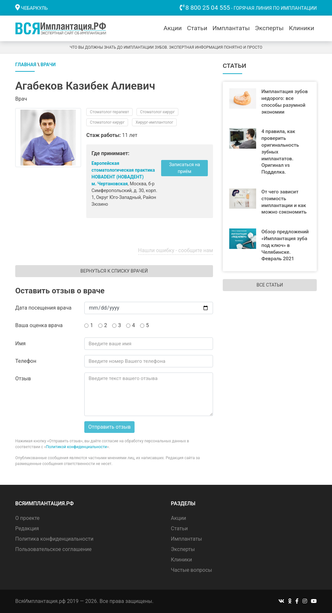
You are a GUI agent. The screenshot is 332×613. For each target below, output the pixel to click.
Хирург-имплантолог (154, 122)
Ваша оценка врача (39, 325)
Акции (172, 28)
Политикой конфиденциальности (76, 447)
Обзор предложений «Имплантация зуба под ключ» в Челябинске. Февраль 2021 (285, 245)
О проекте (27, 518)
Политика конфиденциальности (54, 539)
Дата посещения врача (43, 308)
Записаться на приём (184, 168)
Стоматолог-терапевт (109, 112)
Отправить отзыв (109, 427)
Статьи (197, 28)
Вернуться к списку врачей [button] (114, 271)
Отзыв (23, 378)
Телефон (25, 361)
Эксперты (269, 28)
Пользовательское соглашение (53, 549)
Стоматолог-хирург (157, 112)
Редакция (27, 528)
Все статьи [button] (269, 285)
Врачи (48, 64)
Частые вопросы (191, 570)
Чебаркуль (34, 8)
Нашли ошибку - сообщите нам (175, 250)
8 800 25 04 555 (207, 7)
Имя (20, 343)
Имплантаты (231, 28)
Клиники (301, 28)
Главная (25, 64)
